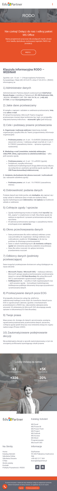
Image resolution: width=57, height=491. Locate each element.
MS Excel (34, 424)
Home (5, 452)
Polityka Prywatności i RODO (14, 468)
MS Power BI (36, 427)
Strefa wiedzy (8, 463)
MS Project (35, 431)
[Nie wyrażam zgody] (54, 486)
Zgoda (21, 488)
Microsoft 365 (36, 443)
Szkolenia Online (9, 456)
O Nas (5, 461)
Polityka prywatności (32, 488)
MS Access (35, 436)
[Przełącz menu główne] (52, 4)
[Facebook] (43, 467)
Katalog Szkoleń (9, 454)
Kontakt (6, 465)
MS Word (34, 438)
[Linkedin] (37, 467)
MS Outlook (35, 433)
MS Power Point (37, 429)
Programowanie (37, 440)
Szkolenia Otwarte (10, 458)
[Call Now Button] (4, 486)
